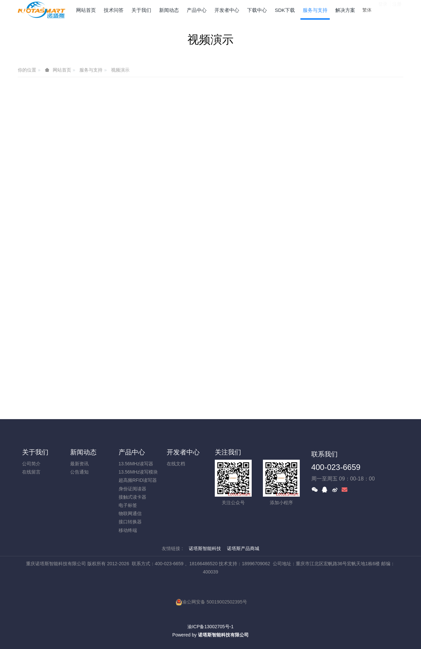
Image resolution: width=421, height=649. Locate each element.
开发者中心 (183, 452)
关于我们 (35, 452)
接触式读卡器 (132, 497)
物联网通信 (130, 513)
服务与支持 (90, 70)
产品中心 (132, 452)
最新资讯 (79, 463)
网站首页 (86, 10)
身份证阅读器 (132, 488)
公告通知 (79, 472)
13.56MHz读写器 (136, 463)
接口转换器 (130, 521)
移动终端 (128, 530)
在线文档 (176, 463)
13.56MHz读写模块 (138, 472)
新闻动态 (83, 452)
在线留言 (31, 472)
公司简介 (31, 463)
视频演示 (120, 70)
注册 (397, 9)
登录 (382, 9)
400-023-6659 (335, 467)
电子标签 (128, 505)
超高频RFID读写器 (138, 480)
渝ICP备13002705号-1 (210, 626)
